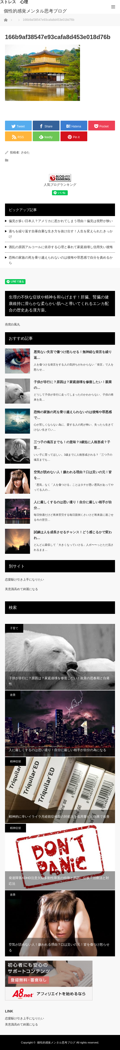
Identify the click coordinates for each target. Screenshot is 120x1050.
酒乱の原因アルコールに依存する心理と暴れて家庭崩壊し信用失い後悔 (61, 247)
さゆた (25, 152)
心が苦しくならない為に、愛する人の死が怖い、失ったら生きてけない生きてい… (74, 427)
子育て (14, 628)
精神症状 (15, 761)
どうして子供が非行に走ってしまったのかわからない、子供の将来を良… (74, 397)
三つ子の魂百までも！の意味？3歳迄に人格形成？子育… (72, 445)
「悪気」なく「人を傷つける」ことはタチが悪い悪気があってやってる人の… (74, 487)
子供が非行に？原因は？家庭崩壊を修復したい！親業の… (73, 385)
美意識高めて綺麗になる (21, 589)
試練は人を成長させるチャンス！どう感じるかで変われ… (73, 535)
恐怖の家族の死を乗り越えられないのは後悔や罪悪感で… (73, 415)
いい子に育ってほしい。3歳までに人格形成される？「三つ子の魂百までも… (73, 457)
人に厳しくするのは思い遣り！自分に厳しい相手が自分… (73, 505)
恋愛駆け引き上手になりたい (24, 579)
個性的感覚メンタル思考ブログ (35, 11)
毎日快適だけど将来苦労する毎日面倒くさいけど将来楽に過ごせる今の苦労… (74, 517)
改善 (13, 694)
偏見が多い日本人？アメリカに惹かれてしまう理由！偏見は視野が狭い (61, 221)
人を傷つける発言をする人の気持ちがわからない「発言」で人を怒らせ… (74, 367)
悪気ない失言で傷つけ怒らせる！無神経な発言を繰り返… (73, 355)
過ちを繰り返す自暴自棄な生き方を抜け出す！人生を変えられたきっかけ (61, 233)
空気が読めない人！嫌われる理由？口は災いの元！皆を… (73, 475)
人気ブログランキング (60, 185)
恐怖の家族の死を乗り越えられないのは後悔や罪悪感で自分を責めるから (61, 260)
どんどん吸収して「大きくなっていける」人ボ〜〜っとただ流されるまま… (74, 547)
